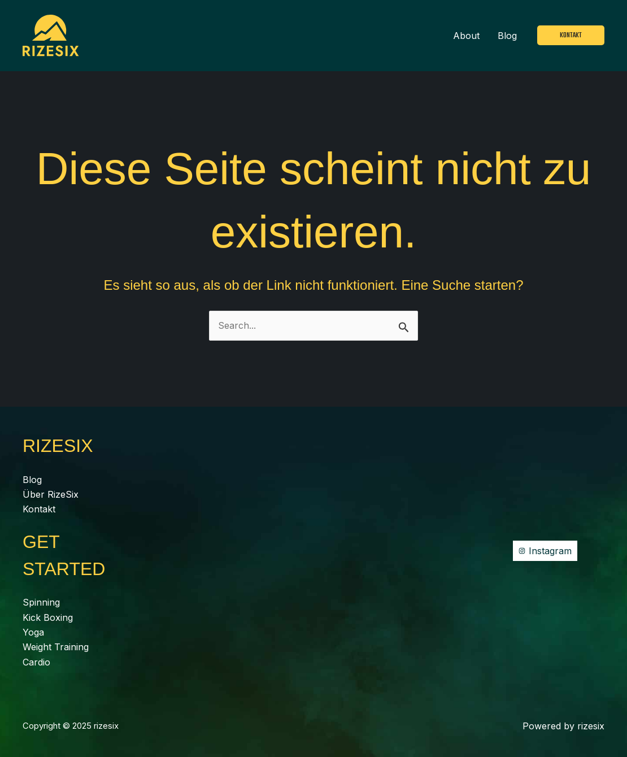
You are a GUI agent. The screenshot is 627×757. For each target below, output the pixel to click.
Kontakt (39, 509)
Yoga (33, 632)
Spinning (41, 602)
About (466, 35)
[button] (570, 35)
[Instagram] (545, 551)
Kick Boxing (48, 617)
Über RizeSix (51, 494)
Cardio (36, 662)
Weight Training (56, 646)
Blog (507, 35)
